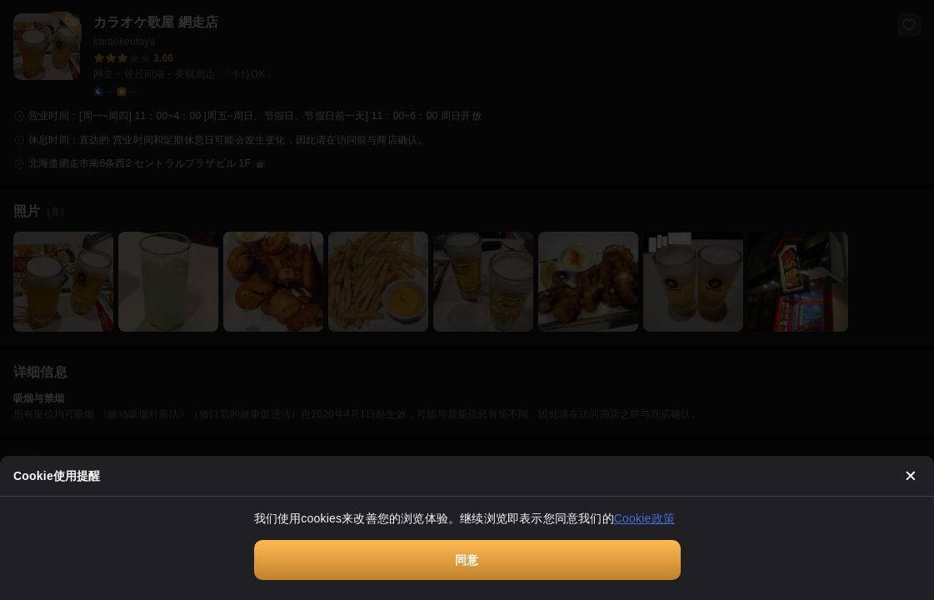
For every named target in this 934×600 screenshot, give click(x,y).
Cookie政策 (644, 518)
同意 (466, 560)
